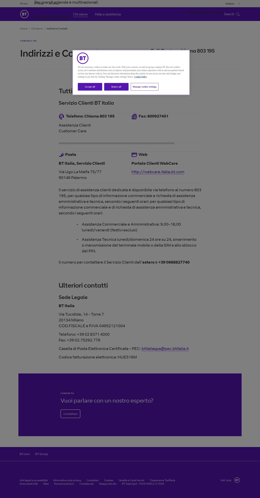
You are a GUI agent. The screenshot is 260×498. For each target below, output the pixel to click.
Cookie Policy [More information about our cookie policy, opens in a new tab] (140, 77)
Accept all (90, 87)
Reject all (116, 87)
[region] (131, 72)
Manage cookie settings (145, 87)
